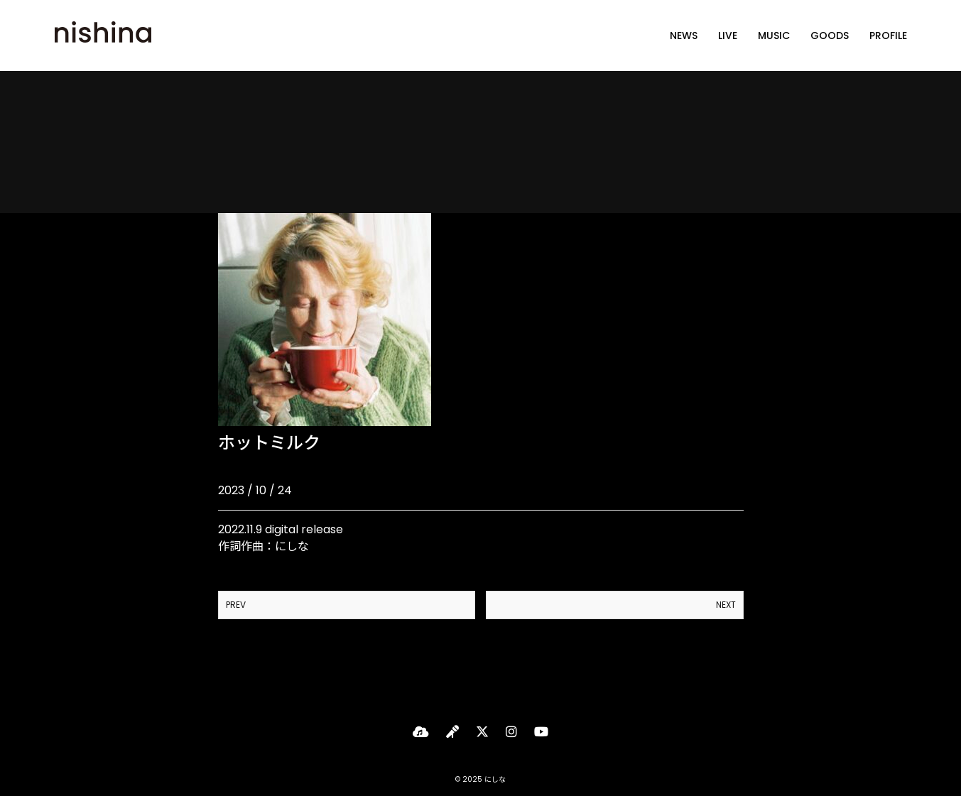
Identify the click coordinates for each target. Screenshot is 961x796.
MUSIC (774, 35)
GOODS (829, 35)
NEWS (683, 35)
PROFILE (888, 35)
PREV (236, 605)
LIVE (727, 35)
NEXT (726, 605)
